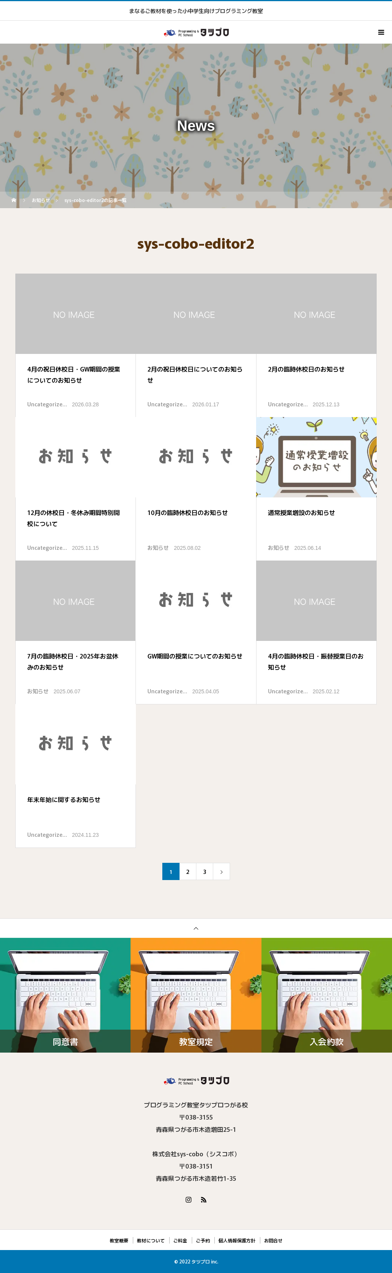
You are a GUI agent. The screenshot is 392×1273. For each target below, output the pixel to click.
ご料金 (180, 1240)
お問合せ (273, 1240)
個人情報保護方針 (237, 1240)
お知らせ (158, 547)
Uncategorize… (47, 404)
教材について (151, 1240)
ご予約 (203, 1240)
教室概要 (119, 1240)
